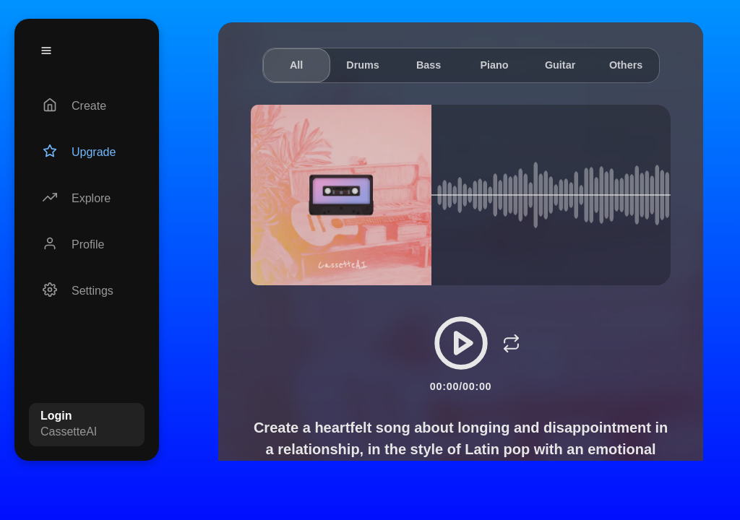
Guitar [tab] (560, 65)
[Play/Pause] (461, 343)
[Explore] (87, 198)
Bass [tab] (428, 65)
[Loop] (511, 343)
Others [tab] (625, 65)
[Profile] (87, 244)
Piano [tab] (494, 65)
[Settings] (87, 291)
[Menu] (46, 50)
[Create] (87, 106)
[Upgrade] (87, 152)
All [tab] (296, 65)
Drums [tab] (362, 65)
